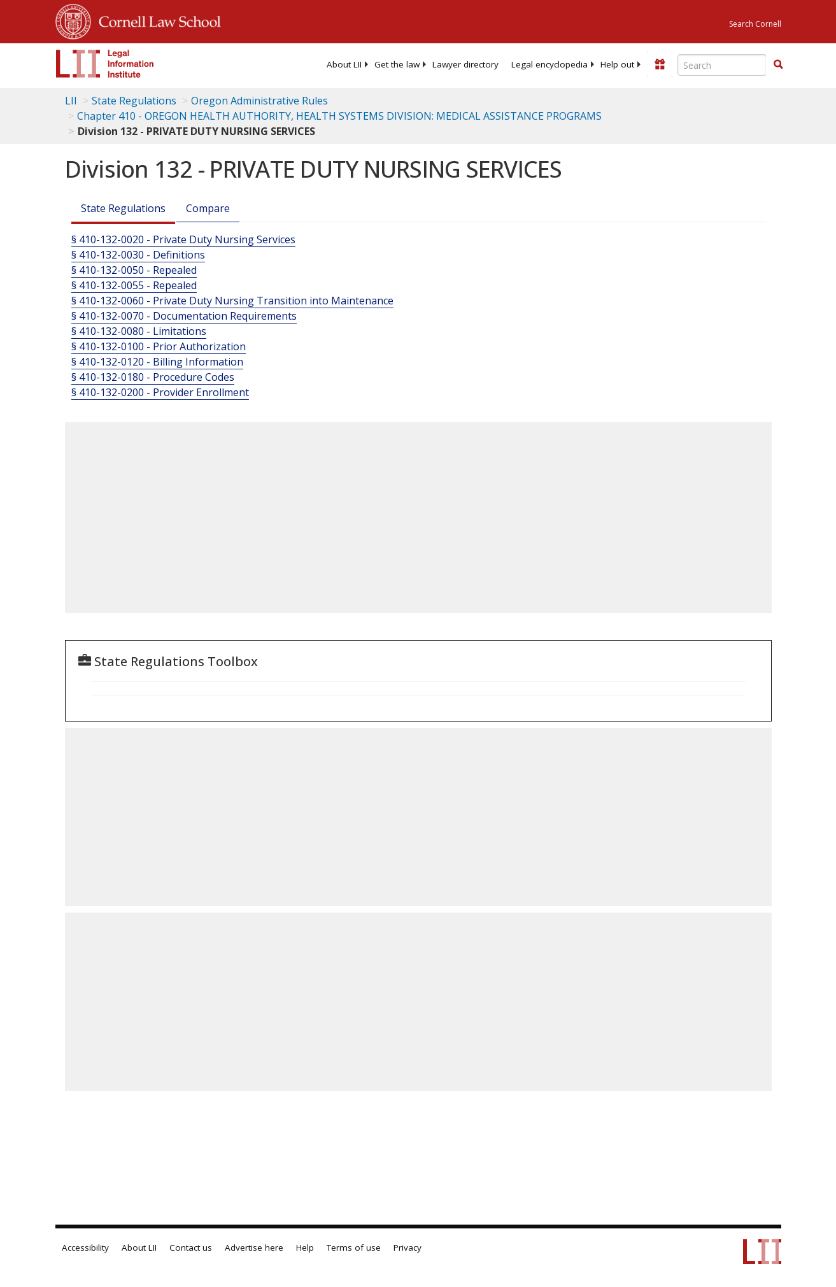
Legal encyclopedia (549, 64)
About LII (344, 64)
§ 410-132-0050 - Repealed (134, 270)
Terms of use (354, 1247)
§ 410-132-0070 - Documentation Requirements (184, 316)
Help (305, 1247)
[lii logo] (105, 63)
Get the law (397, 64)
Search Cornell (755, 23)
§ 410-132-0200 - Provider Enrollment (160, 392)
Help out (617, 64)
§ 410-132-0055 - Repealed (134, 285)
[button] (778, 64)
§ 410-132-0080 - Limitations (138, 331)
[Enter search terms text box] (722, 65)
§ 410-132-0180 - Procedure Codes (152, 377)
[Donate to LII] (659, 64)
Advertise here (254, 1247)
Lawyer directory (465, 64)
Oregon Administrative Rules (259, 101)
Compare (208, 208)
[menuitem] (344, 64)
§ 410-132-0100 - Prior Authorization (158, 346)
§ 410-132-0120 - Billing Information (157, 362)
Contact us (190, 1247)
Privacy (407, 1247)
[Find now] (778, 65)
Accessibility (85, 1247)
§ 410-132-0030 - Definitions (138, 255)
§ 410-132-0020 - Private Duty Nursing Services (183, 239)
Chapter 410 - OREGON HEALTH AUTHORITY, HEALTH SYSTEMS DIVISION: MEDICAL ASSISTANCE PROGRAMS (339, 116)
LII (71, 101)
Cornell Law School (156, 19)
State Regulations (134, 101)
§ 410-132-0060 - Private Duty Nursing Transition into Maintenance (232, 301)
